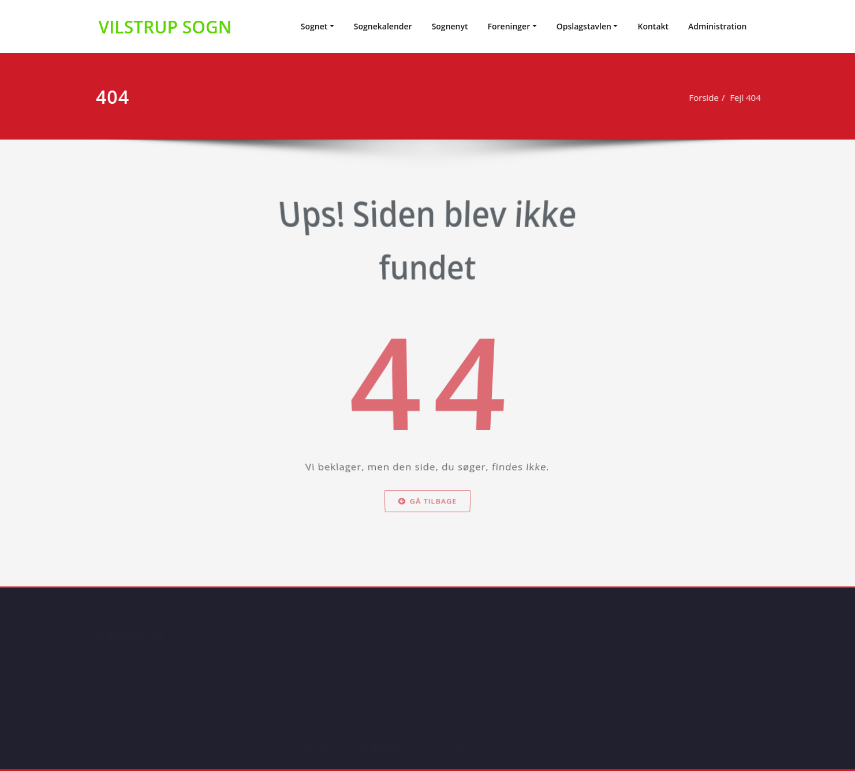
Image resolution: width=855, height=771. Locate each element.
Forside (705, 97)
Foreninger (509, 26)
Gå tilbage (427, 517)
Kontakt (653, 26)
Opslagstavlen (584, 26)
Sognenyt (450, 26)
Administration (717, 26)
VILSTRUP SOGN (165, 27)
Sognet (314, 26)
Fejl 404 (746, 97)
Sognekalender (383, 26)
